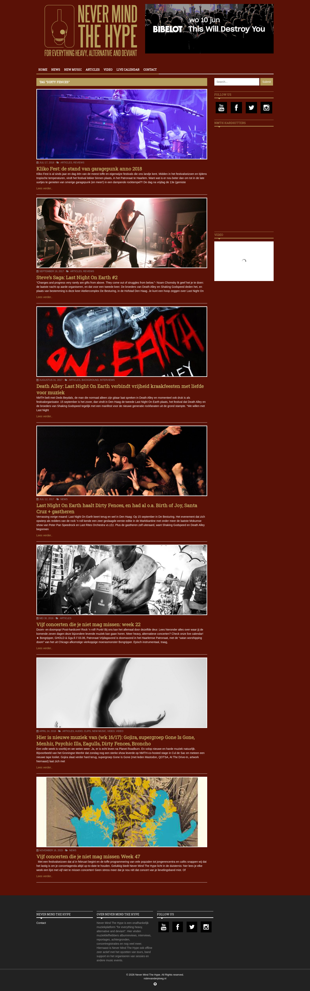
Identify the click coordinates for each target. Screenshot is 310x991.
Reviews (78, 162)
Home (42, 69)
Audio (79, 731)
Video (108, 69)
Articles (93, 69)
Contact (150, 69)
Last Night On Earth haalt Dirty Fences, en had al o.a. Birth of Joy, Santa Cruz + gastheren (116, 508)
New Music (73, 69)
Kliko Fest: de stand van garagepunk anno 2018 (89, 169)
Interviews (107, 380)
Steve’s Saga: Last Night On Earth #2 (76, 277)
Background (90, 380)
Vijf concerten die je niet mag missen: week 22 (88, 624)
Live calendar (127, 69)
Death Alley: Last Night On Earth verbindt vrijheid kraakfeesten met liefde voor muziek (120, 389)
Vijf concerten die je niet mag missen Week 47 (88, 856)
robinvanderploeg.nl (155, 978)
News (55, 69)
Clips (87, 731)
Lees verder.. (44, 188)
